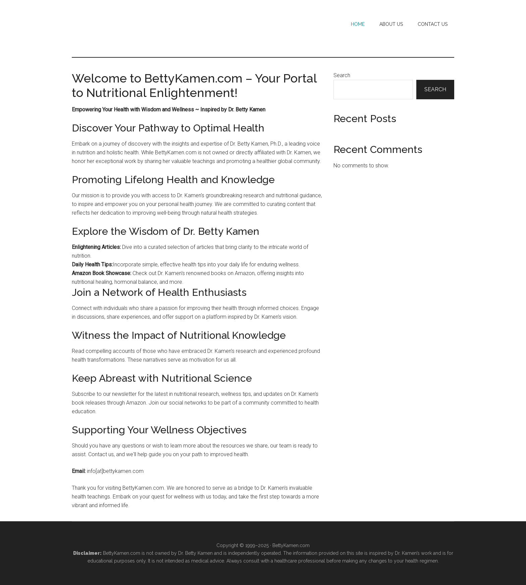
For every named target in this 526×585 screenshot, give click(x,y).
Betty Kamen (135, 28)
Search (341, 75)
